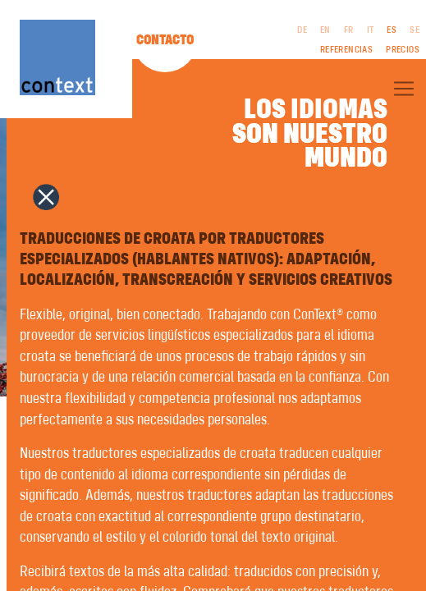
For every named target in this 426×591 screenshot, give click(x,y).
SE (414, 30)
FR (349, 30)
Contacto (165, 40)
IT (370, 30)
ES (391, 30)
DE (302, 30)
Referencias (346, 50)
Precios (402, 50)
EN (325, 30)
